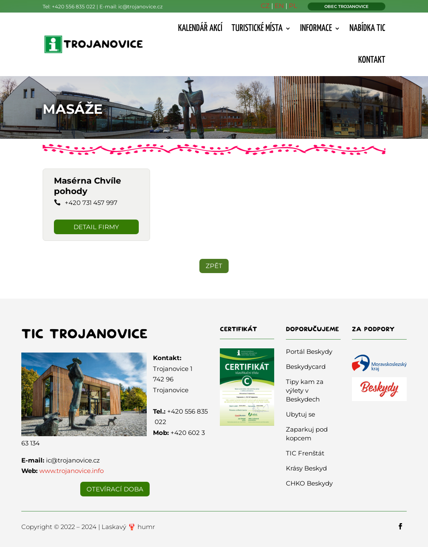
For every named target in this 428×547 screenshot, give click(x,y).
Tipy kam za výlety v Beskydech (305, 390)
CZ (265, 6)
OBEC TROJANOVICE (346, 6)
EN (279, 6)
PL (293, 6)
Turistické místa (257, 28)
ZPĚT (214, 266)
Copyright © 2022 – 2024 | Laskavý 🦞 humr (88, 527)
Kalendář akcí (200, 28)
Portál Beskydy (309, 351)
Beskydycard (306, 367)
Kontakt (371, 60)
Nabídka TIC (367, 28)
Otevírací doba (115, 489)
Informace (316, 28)
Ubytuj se (300, 414)
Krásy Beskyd (306, 468)
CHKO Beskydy (309, 483)
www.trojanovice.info (71, 471)
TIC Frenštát (305, 453)
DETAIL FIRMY (96, 227)
